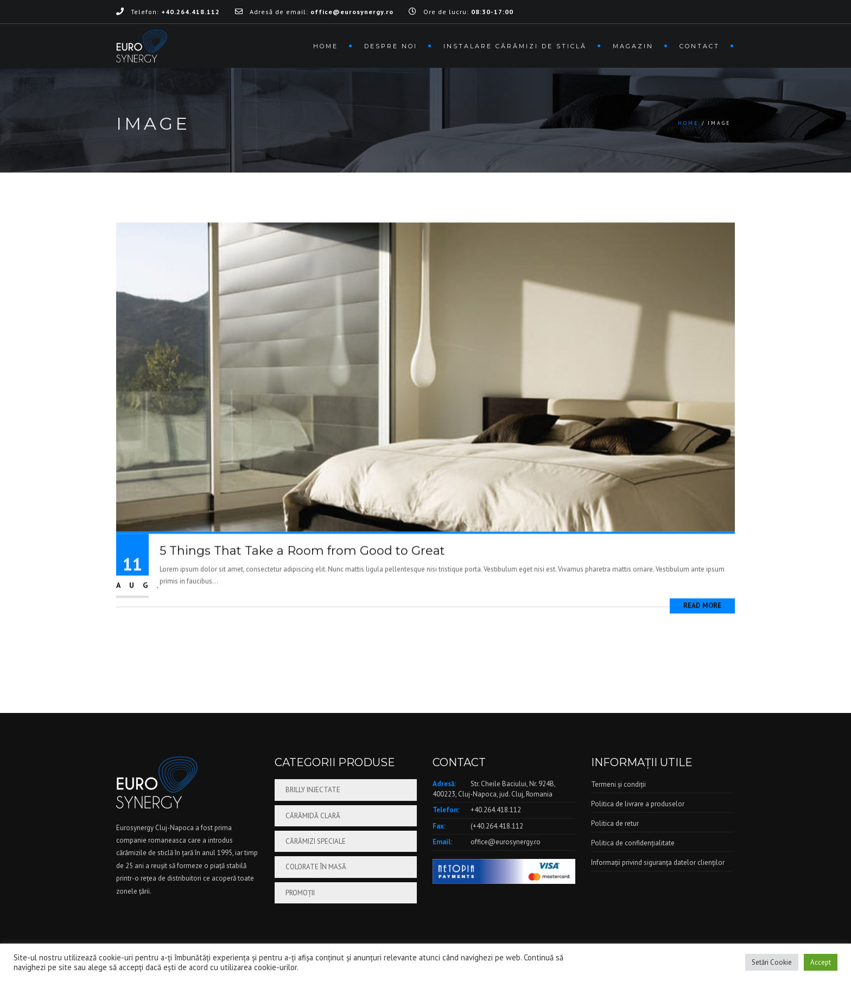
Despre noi (390, 46)
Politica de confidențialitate (633, 843)
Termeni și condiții (618, 784)
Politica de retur (615, 823)
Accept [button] (820, 962)
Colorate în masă (315, 866)
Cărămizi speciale (315, 841)
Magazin (633, 46)
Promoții (300, 892)
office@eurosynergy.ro (506, 841)
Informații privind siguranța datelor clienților (658, 862)
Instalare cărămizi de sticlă (515, 46)
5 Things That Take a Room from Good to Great (302, 576)
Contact (699, 46)
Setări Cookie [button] (772, 962)
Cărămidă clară (312, 815)
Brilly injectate (312, 789)
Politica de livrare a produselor (637, 803)
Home (325, 46)
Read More (702, 630)
